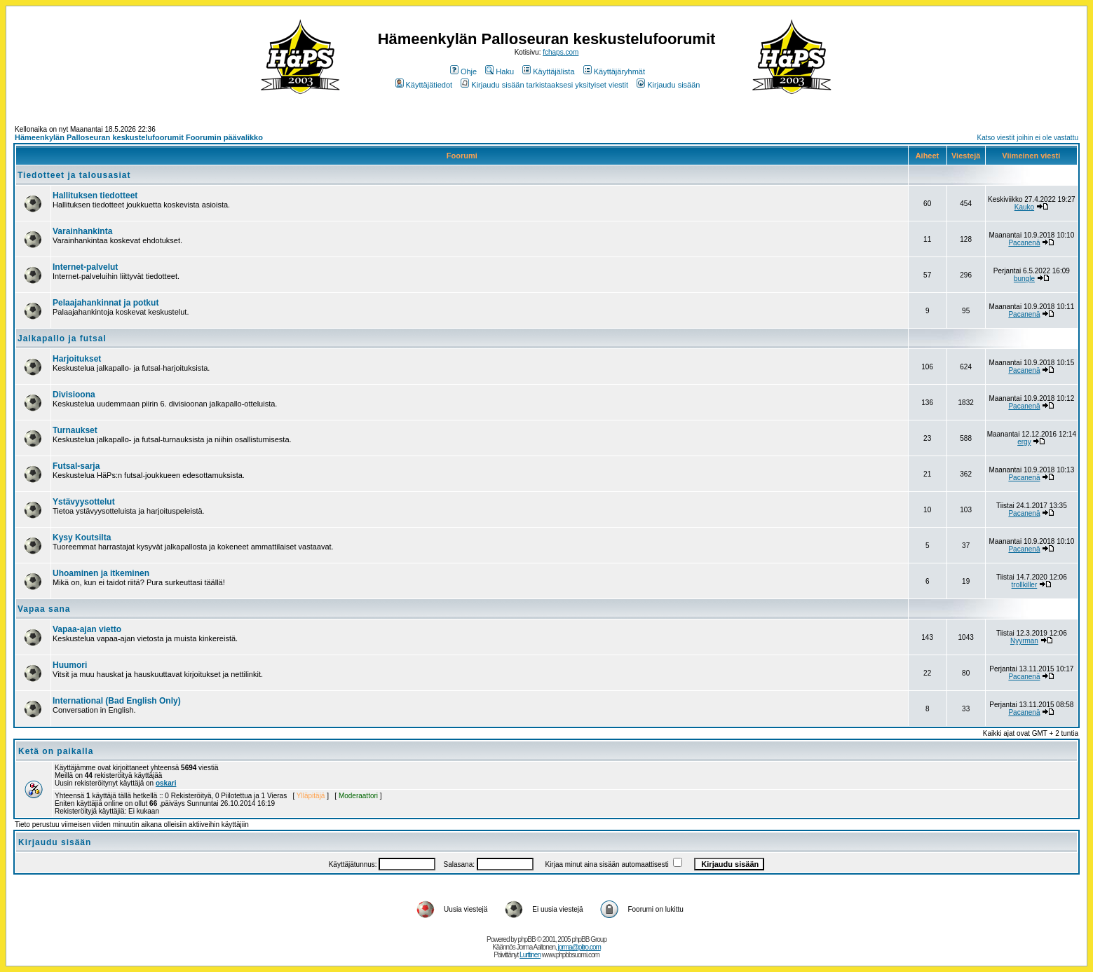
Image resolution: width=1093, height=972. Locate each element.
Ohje (463, 71)
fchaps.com (560, 52)
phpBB (527, 939)
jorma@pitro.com (579, 947)
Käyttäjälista (548, 71)
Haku (499, 71)
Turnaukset (75, 430)
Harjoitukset (77, 359)
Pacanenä (1024, 243)
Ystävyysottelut (84, 502)
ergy (1024, 442)
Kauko (1024, 207)
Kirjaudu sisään (668, 85)
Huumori (70, 665)
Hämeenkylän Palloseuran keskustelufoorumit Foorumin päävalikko (139, 137)
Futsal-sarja (76, 466)
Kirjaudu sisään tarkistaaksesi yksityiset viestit (544, 85)
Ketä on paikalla (55, 751)
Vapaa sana (44, 609)
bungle (1024, 278)
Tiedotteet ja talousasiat (74, 175)
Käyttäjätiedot (424, 85)
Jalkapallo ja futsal (62, 338)
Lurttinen (530, 955)
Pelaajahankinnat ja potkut (105, 303)
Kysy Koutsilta (82, 537)
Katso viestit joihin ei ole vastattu (1027, 138)
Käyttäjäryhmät (614, 71)
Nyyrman (1024, 641)
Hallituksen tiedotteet (95, 195)
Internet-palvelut (85, 267)
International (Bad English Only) (117, 701)
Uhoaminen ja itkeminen (101, 573)
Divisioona (74, 394)
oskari (166, 783)
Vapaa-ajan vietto (87, 629)
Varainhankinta (82, 231)
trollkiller (1025, 585)
